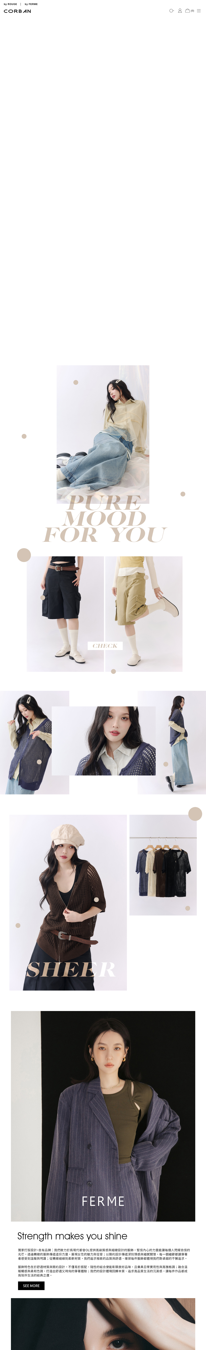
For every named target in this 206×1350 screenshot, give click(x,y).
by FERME (31, 4)
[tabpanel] (103, 15)
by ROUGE (10, 4)
